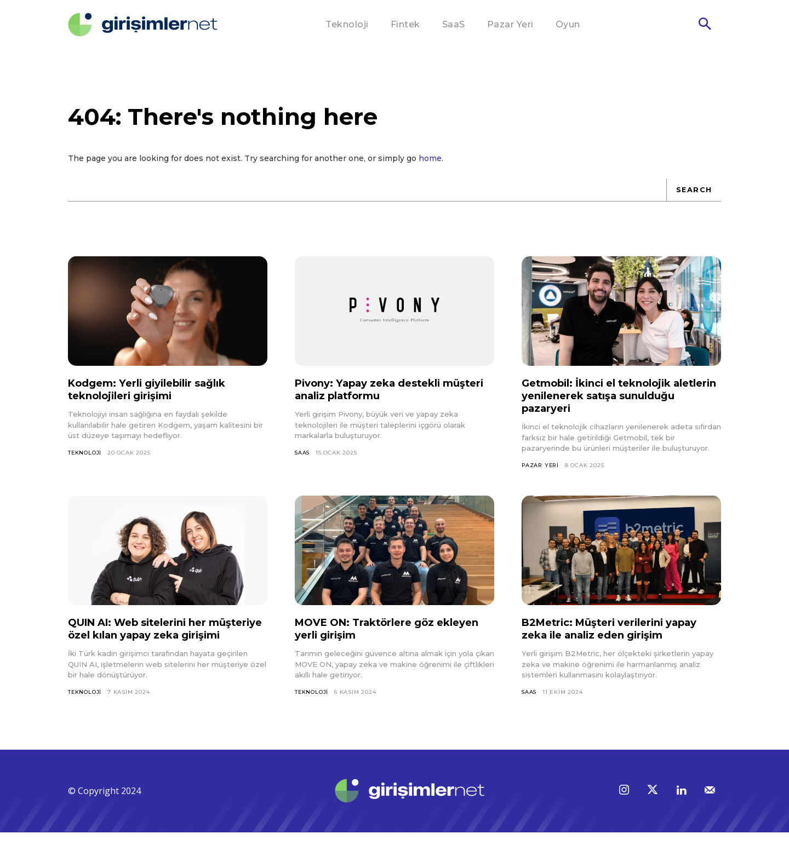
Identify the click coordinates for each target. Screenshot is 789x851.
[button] (704, 25)
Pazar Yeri (542, 470)
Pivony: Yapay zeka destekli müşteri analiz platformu (375, 394)
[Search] (693, 194)
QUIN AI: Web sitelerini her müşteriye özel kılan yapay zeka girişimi (161, 641)
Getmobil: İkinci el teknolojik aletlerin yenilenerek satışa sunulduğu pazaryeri (605, 401)
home (430, 163)
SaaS (303, 457)
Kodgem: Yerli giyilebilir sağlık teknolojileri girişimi (155, 394)
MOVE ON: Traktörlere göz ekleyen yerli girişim (372, 634)
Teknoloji (85, 457)
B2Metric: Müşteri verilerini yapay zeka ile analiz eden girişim (619, 634)
